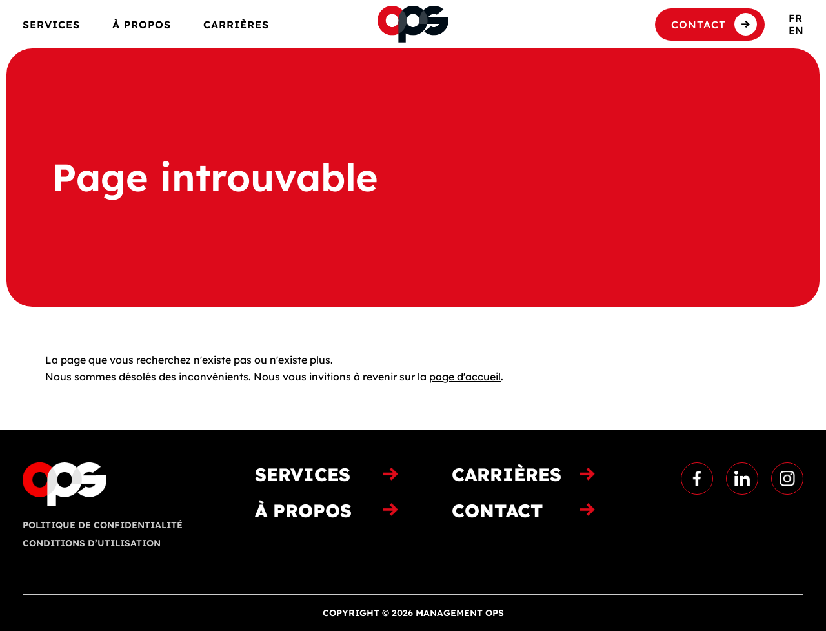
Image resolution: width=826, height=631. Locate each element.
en (796, 30)
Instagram (787, 478)
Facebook (697, 478)
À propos (141, 25)
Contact (698, 24)
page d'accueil (465, 376)
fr (795, 18)
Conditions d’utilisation (92, 543)
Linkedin (742, 478)
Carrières (236, 25)
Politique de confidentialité (103, 525)
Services (51, 25)
